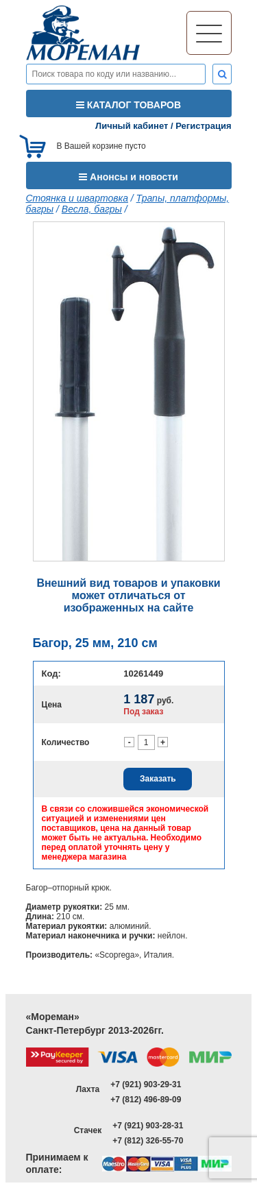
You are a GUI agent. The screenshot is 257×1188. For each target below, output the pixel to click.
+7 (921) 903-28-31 (147, 1125)
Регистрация (203, 126)
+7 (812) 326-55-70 (147, 1140)
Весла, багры (92, 209)
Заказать (158, 779)
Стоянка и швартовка (77, 198)
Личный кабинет (131, 126)
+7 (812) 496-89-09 (145, 1099)
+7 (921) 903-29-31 (145, 1084)
